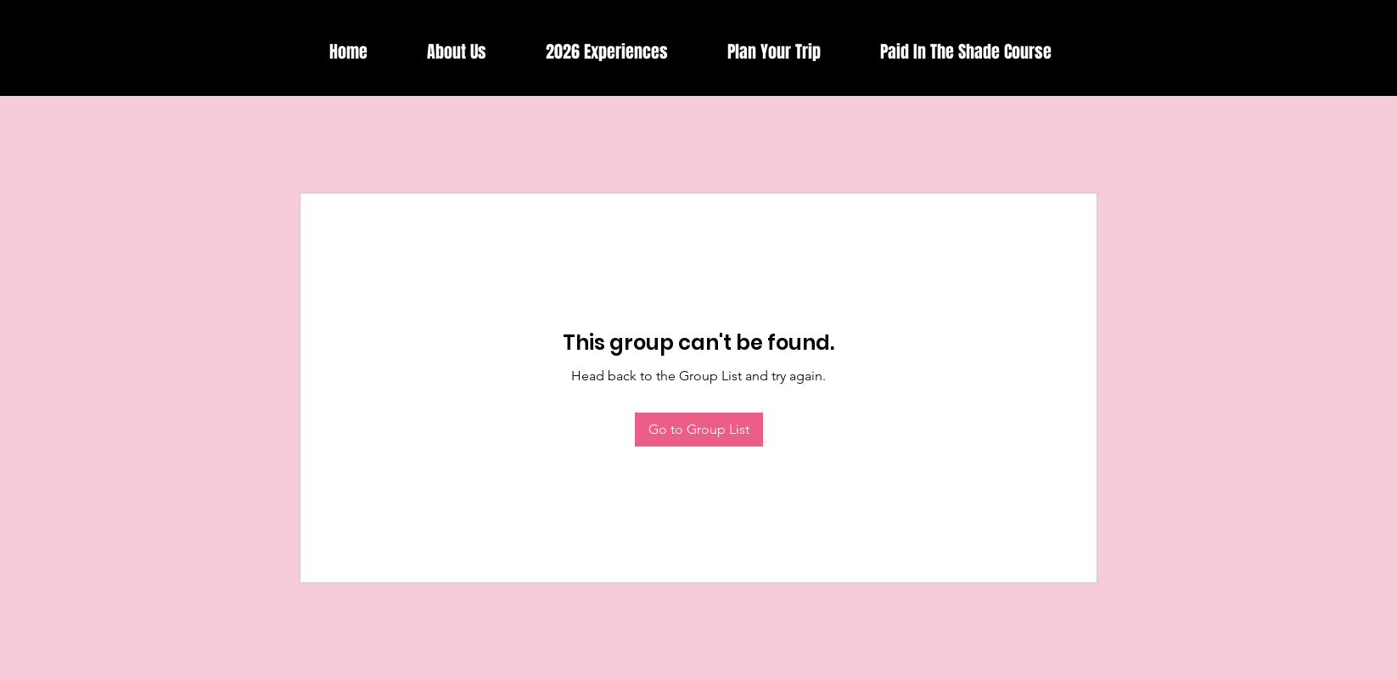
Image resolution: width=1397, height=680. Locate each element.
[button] (607, 52)
